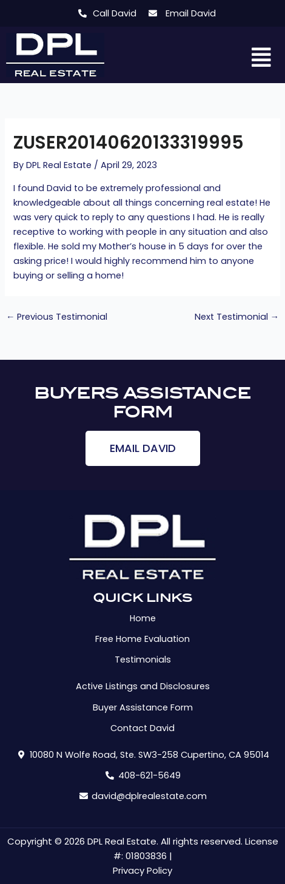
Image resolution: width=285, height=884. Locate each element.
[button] (261, 58)
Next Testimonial (237, 317)
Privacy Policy (142, 870)
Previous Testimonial (57, 317)
